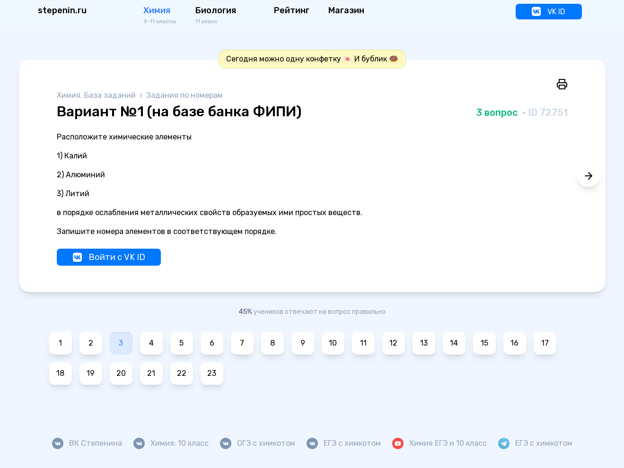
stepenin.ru (62, 10)
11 (363, 342)
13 (424, 342)
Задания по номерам (184, 95)
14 (454, 342)
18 (60, 373)
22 (181, 373)
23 (211, 373)
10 (333, 342)
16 (514, 342)
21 (151, 373)
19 (91, 373)
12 (393, 342)
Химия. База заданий (97, 95)
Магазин (346, 10)
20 (121, 373)
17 (545, 342)
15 (484, 342)
